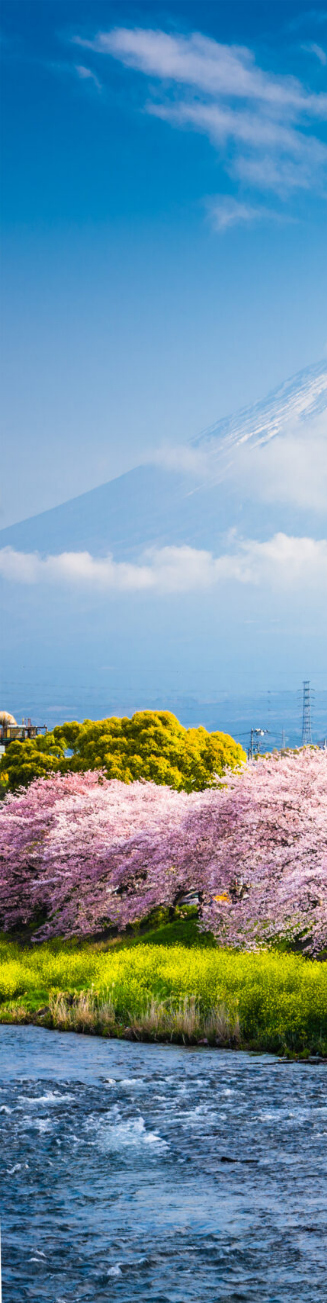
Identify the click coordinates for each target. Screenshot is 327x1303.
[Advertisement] (163, 73)
